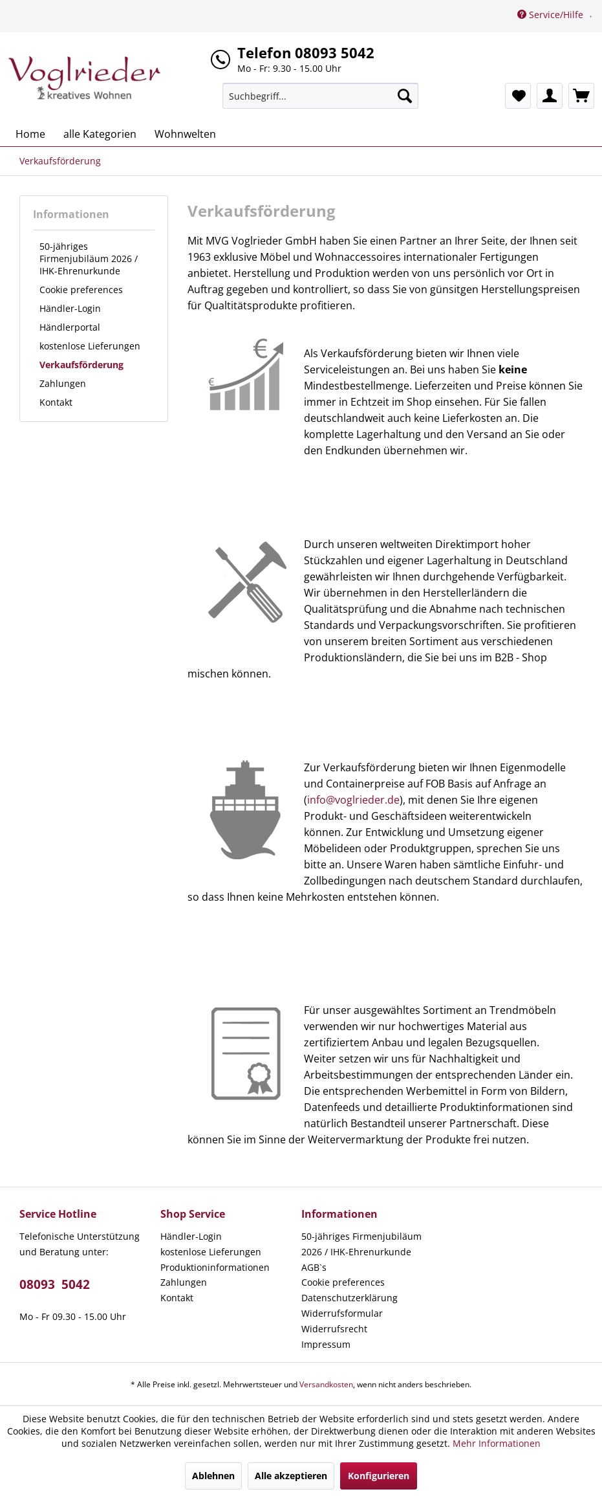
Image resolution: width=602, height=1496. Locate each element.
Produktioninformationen (215, 1267)
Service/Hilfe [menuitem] (551, 14)
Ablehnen (213, 1475)
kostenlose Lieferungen (89, 346)
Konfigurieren (378, 1475)
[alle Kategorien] (99, 134)
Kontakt (55, 402)
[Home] (30, 134)
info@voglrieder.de (353, 800)
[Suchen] (404, 96)
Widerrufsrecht (334, 1329)
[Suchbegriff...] (320, 96)
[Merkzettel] (518, 96)
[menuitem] (320, 96)
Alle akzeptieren (291, 1475)
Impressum (325, 1344)
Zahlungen (62, 383)
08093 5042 (54, 1284)
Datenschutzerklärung (349, 1298)
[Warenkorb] (581, 96)
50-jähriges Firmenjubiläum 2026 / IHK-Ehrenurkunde (88, 258)
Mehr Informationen (497, 1443)
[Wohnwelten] (185, 134)
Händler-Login (70, 308)
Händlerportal (69, 327)
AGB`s (314, 1267)
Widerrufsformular (342, 1313)
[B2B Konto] (550, 96)
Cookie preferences (81, 289)
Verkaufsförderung (81, 364)
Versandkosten (326, 1384)
